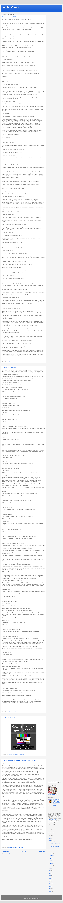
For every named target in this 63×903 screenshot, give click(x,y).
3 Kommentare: (21, 754)
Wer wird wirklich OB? (52, 805)
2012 (50, 885)
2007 (50, 893)
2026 (50, 837)
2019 (50, 873)
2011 (50, 886)
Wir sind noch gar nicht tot (8, 717)
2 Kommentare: (21, 847)
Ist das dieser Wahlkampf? (52, 826)
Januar (51, 865)
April (51, 860)
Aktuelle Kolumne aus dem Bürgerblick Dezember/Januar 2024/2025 (19, 760)
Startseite (23, 851)
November (52, 852)
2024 (50, 840)
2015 (50, 880)
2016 (50, 878)
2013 (50, 883)
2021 (50, 870)
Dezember (52, 841)
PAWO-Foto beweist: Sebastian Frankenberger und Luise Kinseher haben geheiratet (57, 801)
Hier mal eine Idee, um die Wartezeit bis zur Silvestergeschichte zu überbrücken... (20, 720)
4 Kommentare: (21, 361)
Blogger (37, 898)
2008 (50, 891)
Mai (51, 858)
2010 (50, 888)
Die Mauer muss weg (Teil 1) (9, 367)
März (51, 861)
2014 (50, 881)
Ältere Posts (42, 851)
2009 (50, 889)
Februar (51, 863)
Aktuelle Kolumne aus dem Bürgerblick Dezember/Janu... (55, 849)
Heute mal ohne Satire (52, 819)
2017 (50, 876)
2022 (50, 868)
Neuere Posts (5, 851)
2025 (50, 838)
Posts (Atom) (9, 853)
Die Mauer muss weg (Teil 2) (9, 17)
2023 (50, 867)
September (52, 855)
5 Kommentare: (21, 711)
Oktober (51, 853)
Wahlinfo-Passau (11, 7)
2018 (50, 875)
